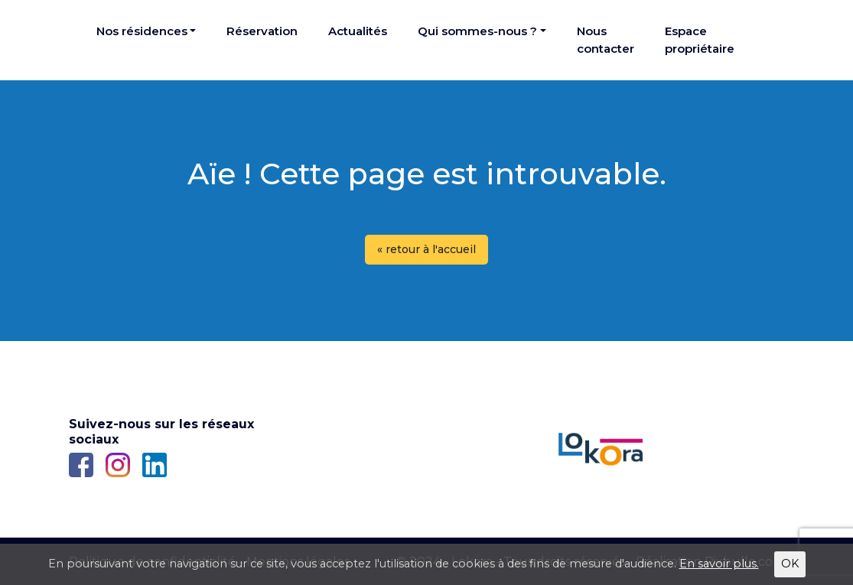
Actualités (357, 31)
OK (790, 563)
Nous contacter (605, 40)
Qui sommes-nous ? (477, 31)
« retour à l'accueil (426, 249)
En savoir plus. (719, 563)
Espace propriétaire (699, 40)
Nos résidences (141, 31)
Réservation (262, 31)
